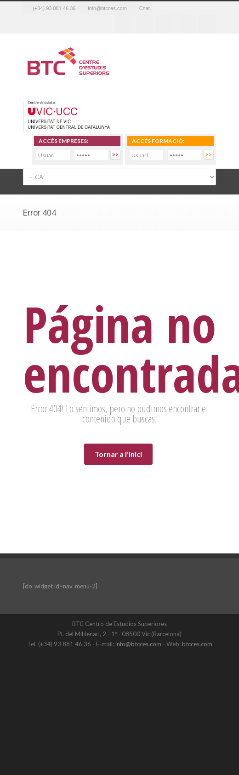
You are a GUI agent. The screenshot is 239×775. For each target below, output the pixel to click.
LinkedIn (135, 663)
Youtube (186, 24)
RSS (207, 24)
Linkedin (165, 24)
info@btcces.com (138, 644)
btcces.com (197, 644)
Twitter (145, 24)
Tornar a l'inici (118, 454)
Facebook (124, 24)
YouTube (154, 663)
